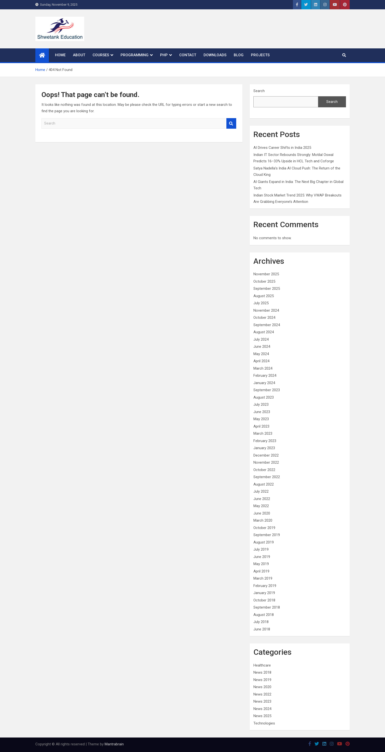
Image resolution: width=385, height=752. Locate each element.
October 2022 (264, 470)
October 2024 (264, 317)
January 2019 (264, 593)
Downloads (215, 55)
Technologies (264, 723)
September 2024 (266, 325)
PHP (164, 55)
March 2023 (262, 433)
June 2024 (261, 346)
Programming (135, 55)
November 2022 (266, 462)
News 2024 (262, 709)
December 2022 (266, 455)
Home (60, 55)
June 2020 (261, 513)
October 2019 (264, 528)
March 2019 (262, 578)
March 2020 (262, 520)
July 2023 (261, 404)
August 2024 (263, 332)
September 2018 (266, 607)
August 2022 (263, 484)
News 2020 (262, 687)
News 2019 (262, 680)
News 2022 (262, 694)
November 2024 (266, 310)
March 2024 (262, 368)
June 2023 (261, 412)
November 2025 (266, 274)
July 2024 (261, 339)
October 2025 (264, 281)
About (79, 55)
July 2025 (261, 303)
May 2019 (261, 564)
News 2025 (262, 716)
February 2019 (264, 586)
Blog (239, 55)
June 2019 (261, 557)
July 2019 (261, 549)
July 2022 (261, 491)
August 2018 (263, 615)
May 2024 (261, 354)
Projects (260, 55)
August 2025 (263, 296)
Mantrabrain (114, 744)
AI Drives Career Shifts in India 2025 (282, 147)
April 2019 (261, 571)
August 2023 (263, 397)
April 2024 (261, 361)
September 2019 (266, 535)
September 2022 (266, 477)
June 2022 (261, 499)
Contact (187, 55)
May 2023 (261, 419)
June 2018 (261, 629)
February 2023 (264, 441)
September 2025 (266, 288)
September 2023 (266, 390)
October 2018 (264, 600)
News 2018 (262, 672)
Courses (101, 55)
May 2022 (261, 506)
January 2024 (264, 383)
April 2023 (261, 426)
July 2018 (261, 622)
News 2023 (262, 701)
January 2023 (264, 448)
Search (231, 123)
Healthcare (262, 665)
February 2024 (264, 375)
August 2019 (263, 542)
